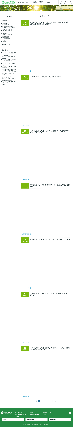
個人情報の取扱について (21, 414)
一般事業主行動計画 (34, 414)
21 (46, 401)
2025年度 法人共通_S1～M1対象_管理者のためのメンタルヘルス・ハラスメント (9, 83)
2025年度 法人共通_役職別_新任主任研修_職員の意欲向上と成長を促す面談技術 (9, 54)
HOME (2, 12)
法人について (19, 412)
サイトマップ (45, 414)
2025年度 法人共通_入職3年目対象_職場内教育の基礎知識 (9, 64)
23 (51, 401)
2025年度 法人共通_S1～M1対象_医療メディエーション (9, 67)
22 (48, 401)
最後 (54, 401)
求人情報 (18, 416)
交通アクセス (32, 412)
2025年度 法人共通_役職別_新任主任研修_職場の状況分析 (9, 69)
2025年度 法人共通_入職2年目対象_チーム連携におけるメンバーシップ (9, 61)
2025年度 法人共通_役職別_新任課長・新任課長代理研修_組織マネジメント (9, 73)
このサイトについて (47, 412)
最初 (36, 401)
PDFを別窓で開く (26, 71)
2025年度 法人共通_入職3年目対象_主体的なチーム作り (9, 79)
